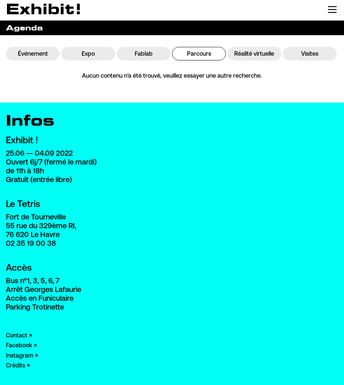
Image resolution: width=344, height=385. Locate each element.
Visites (309, 53)
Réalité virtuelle (254, 53)
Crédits (15, 365)
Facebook (19, 345)
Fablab (144, 53)
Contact (16, 335)
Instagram (19, 355)
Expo (88, 53)
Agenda (24, 28)
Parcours (199, 53)
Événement (33, 53)
